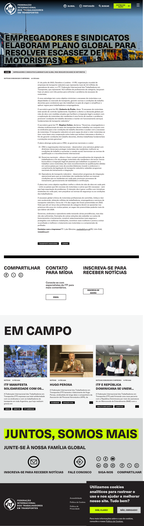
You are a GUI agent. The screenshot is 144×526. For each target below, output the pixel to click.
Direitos (17, 409)
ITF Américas (29, 409)
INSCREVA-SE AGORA (93, 291)
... (91, 403)
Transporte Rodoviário (48, 244)
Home (7, 72)
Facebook (105, 459)
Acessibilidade (76, 498)
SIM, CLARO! (101, 512)
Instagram (105, 465)
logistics (119, 407)
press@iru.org (43, 231)
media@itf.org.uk (83, 229)
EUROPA (65, 244)
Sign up (34, 463)
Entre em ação (120, 6)
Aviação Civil (68, 403)
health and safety (104, 407)
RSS (112, 465)
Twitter (98, 459)
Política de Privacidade (75, 507)
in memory (55, 403)
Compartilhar (22, 267)
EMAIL (56, 297)
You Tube (112, 459)
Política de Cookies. (114, 523)
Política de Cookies (77, 502)
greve (7, 409)
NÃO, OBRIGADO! (128, 512)
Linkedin (98, 465)
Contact (80, 463)
